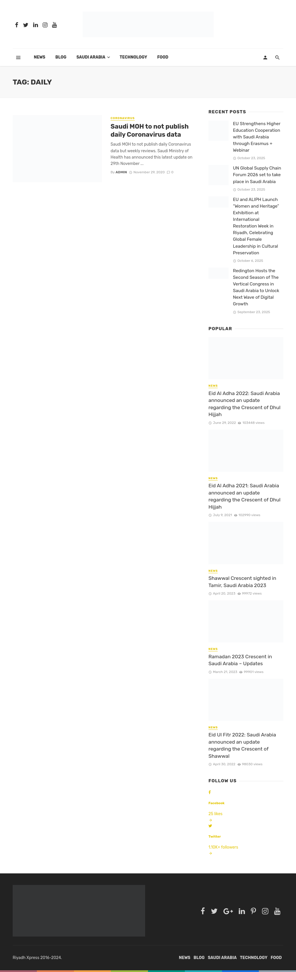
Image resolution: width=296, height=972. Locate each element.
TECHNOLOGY (133, 57)
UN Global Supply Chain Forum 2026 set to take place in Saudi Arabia (257, 175)
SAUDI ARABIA (91, 57)
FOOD (162, 57)
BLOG (60, 57)
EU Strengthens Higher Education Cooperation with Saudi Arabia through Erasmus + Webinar (256, 137)
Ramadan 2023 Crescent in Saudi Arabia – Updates (240, 660)
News (39, 57)
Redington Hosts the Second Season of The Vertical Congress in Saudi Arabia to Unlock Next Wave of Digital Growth (256, 287)
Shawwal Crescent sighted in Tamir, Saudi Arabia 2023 (242, 581)
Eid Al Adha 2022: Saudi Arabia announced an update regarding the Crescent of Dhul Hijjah (244, 404)
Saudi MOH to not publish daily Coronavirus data (150, 130)
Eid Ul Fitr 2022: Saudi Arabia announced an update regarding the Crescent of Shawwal (242, 745)
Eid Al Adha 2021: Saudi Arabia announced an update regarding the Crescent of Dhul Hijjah (244, 496)
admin (121, 172)
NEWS (213, 386)
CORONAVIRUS (123, 118)
